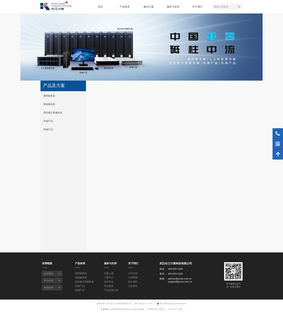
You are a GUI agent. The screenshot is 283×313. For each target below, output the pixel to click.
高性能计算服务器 (52, 112)
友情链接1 (52, 274)
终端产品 (48, 129)
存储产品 (48, 121)
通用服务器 (49, 96)
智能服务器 (49, 104)
